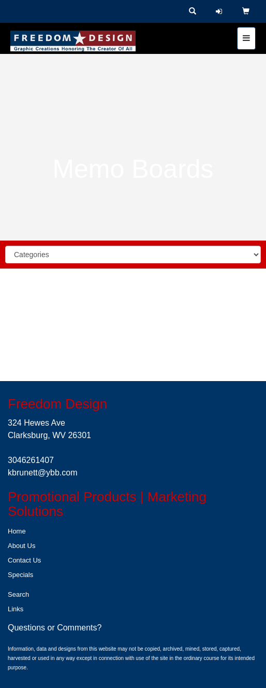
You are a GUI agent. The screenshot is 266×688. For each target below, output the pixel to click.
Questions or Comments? (54, 627)
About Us (21, 546)
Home (17, 531)
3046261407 (31, 460)
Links (15, 609)
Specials (20, 575)
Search (18, 594)
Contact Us (24, 560)
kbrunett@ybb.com (43, 472)
